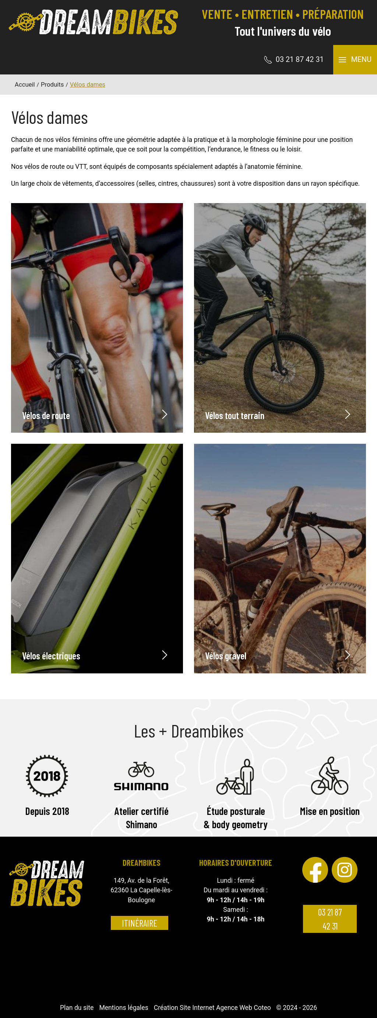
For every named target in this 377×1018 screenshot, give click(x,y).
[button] (355, 59)
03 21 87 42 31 (330, 918)
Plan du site (77, 1007)
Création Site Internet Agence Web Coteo (212, 1007)
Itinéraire (139, 922)
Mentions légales (123, 1007)
